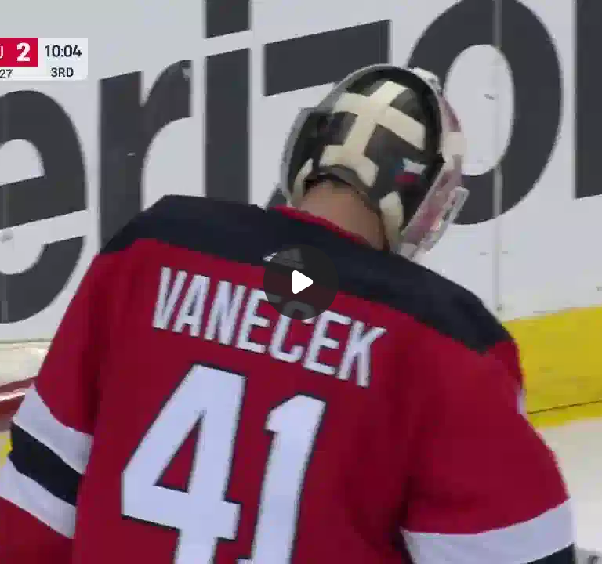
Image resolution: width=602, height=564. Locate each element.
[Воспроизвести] (301, 282)
